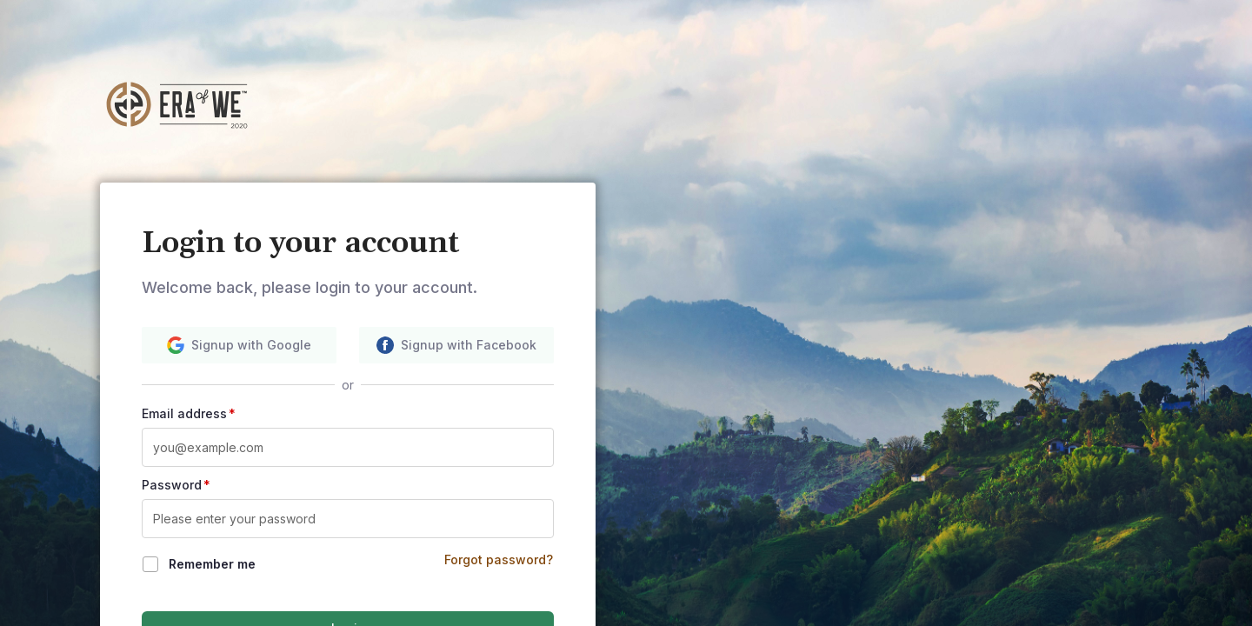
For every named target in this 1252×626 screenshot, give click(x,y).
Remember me (212, 563)
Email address (189, 413)
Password (176, 484)
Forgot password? (498, 559)
